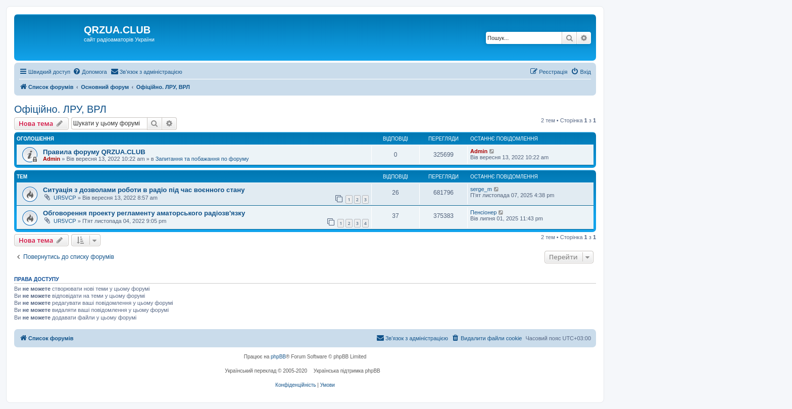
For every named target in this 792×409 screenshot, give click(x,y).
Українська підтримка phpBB (347, 371)
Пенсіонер (483, 212)
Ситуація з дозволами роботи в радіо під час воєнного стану (143, 190)
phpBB (278, 356)
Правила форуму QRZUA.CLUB (94, 152)
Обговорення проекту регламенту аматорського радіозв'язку (144, 213)
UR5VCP (65, 198)
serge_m (481, 189)
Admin (51, 159)
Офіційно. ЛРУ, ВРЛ (60, 109)
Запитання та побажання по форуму (202, 159)
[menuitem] (90, 72)
